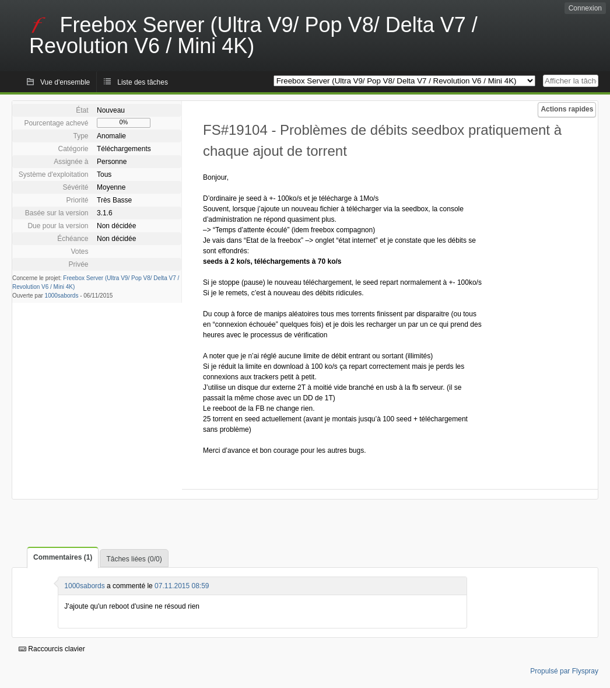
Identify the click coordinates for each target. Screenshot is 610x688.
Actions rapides (567, 109)
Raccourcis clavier (52, 649)
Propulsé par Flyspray (564, 671)
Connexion (585, 8)
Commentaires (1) (62, 557)
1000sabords (62, 295)
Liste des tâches (142, 82)
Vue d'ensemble (65, 82)
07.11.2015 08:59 (182, 586)
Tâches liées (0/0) (134, 559)
